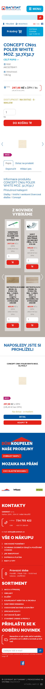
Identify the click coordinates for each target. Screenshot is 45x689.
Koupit (23, 422)
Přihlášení (8, 23)
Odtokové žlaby (12, 615)
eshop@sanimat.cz (16, 531)
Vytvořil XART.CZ (33, 684)
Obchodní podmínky (14, 544)
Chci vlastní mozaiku (15, 471)
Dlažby (7, 194)
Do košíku (22, 123)
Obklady (8, 593)
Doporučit (11, 168)
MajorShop (15, 682)
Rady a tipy (9, 561)
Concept (16, 197)
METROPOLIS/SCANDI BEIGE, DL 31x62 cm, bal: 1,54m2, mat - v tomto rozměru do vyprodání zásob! (16, 295)
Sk (38, 24)
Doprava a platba (13, 557)
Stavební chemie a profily (17, 618)
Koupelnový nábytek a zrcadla (20, 600)
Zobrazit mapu (11, 456)
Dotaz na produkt (24, 163)
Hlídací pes (25, 168)
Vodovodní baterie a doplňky (19, 607)
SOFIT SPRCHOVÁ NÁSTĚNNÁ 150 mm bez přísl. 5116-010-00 (32, 239)
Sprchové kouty (12, 611)
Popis (8, 163)
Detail (22, 417)
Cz (34, 24)
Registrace (21, 23)
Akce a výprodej (12, 589)
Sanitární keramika (14, 604)
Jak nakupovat (11, 553)
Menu (35, 9)
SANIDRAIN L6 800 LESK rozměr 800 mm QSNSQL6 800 (13, 236)
